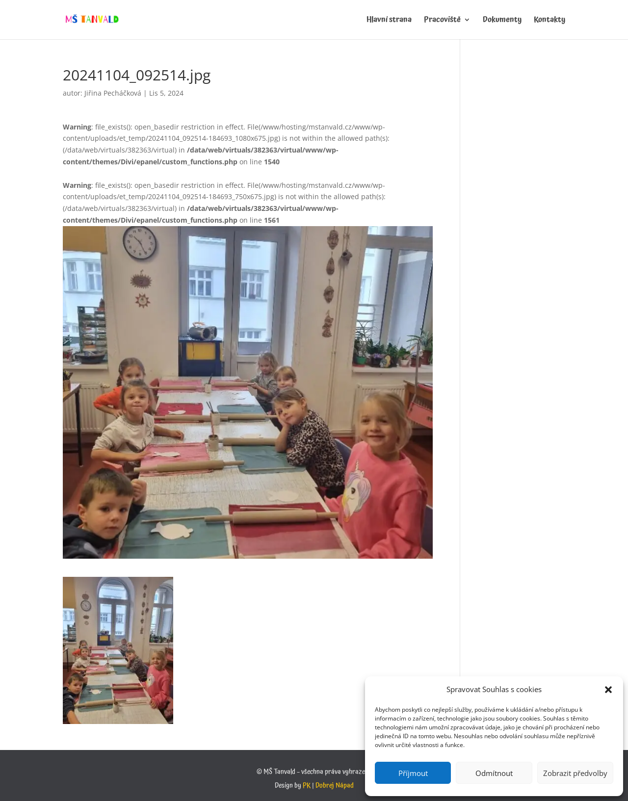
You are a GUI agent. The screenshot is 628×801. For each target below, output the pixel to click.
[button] (608, 690)
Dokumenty (502, 21)
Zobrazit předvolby (575, 773)
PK (307, 785)
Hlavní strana (389, 21)
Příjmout (413, 773)
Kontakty (549, 21)
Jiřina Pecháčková (112, 93)
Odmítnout (494, 773)
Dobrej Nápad (334, 785)
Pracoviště (442, 21)
